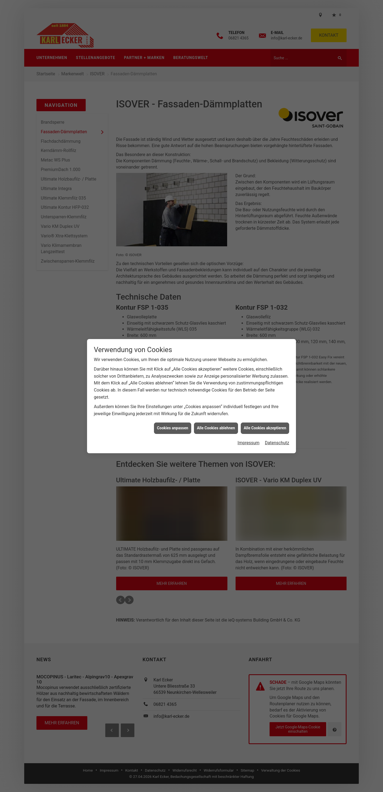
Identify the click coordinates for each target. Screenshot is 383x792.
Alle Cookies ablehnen (216, 380)
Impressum (248, 395)
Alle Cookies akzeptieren (265, 380)
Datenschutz (277, 395)
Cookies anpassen (172, 380)
